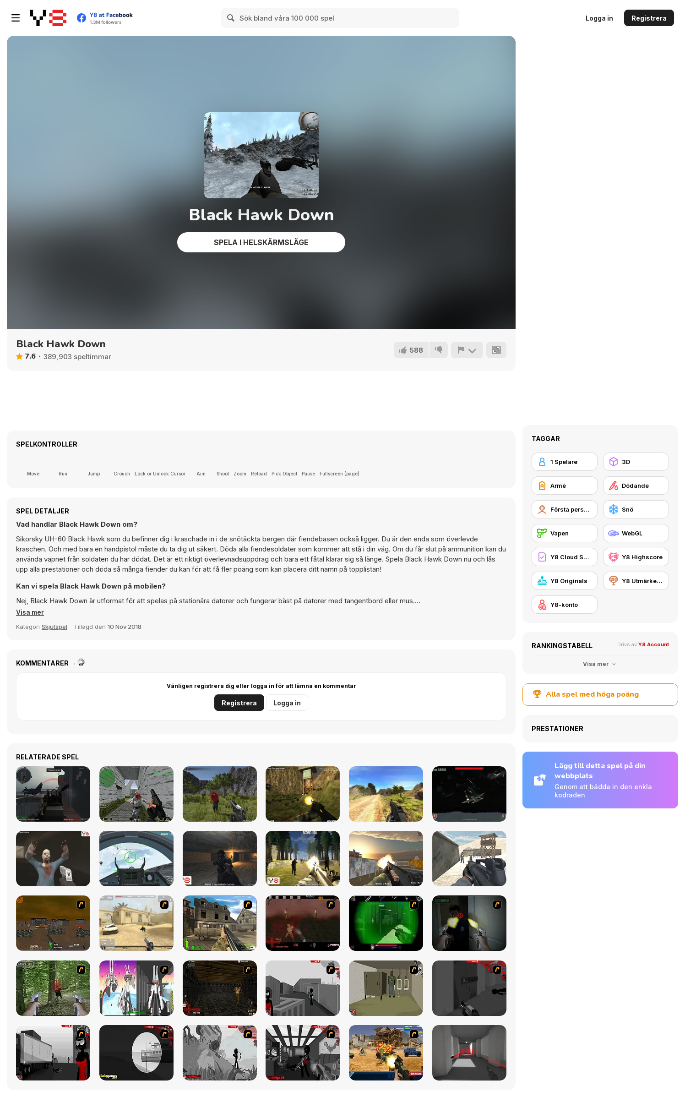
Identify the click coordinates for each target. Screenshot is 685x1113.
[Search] (231, 18)
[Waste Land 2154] (53, 923)
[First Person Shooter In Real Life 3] (469, 923)
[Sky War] (469, 794)
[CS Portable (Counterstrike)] (136, 794)
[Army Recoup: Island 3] (303, 794)
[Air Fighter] (136, 858)
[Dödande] (636, 485)
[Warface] (386, 988)
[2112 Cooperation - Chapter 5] (136, 988)
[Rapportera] (466, 350)
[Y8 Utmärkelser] (636, 581)
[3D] (636, 462)
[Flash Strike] (136, 923)
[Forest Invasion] (303, 858)
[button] (31, 612)
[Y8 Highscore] (636, 557)
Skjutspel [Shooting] (54, 626)
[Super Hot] (469, 1052)
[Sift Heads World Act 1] (303, 988)
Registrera (649, 18)
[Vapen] (565, 533)
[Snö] (636, 509)
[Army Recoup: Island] (220, 794)
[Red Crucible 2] (53, 794)
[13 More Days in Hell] (220, 988)
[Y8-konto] (565, 604)
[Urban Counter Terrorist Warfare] (386, 858)
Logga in (599, 18)
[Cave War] (220, 858)
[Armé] (565, 485)
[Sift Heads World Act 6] (303, 1052)
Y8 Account (653, 644)
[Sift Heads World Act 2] (469, 988)
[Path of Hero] (386, 794)
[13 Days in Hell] (303, 923)
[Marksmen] (386, 923)
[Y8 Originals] (565, 581)
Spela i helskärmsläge (261, 242)
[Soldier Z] (53, 858)
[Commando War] (469, 858)
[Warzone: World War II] (220, 923)
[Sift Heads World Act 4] (136, 1052)
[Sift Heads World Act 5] (220, 1052)
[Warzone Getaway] (386, 1052)
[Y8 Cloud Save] (565, 557)
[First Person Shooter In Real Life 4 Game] (53, 988)
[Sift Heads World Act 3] (53, 1052)
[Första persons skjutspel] (565, 509)
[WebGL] (636, 533)
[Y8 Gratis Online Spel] (48, 18)
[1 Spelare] (565, 462)
